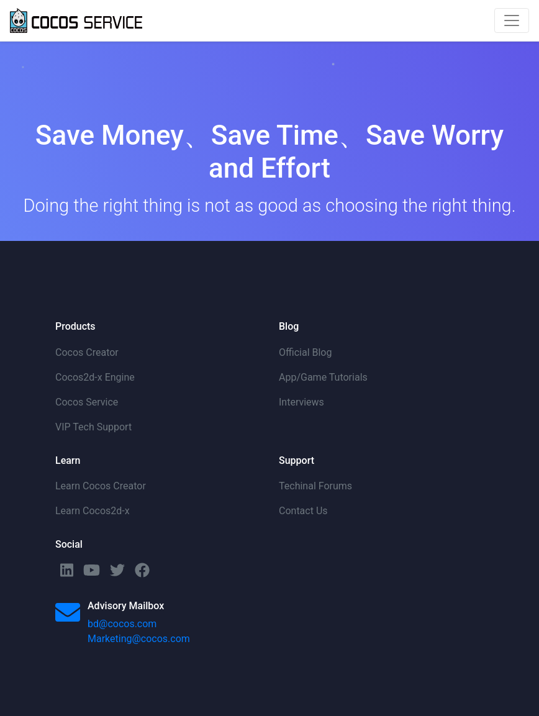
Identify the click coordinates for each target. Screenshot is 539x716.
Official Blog (305, 352)
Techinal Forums (315, 486)
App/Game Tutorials (323, 377)
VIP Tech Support (93, 427)
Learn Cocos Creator (100, 486)
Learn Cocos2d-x (92, 511)
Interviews (301, 402)
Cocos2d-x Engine (95, 377)
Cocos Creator (87, 352)
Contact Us (303, 511)
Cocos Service (86, 402)
